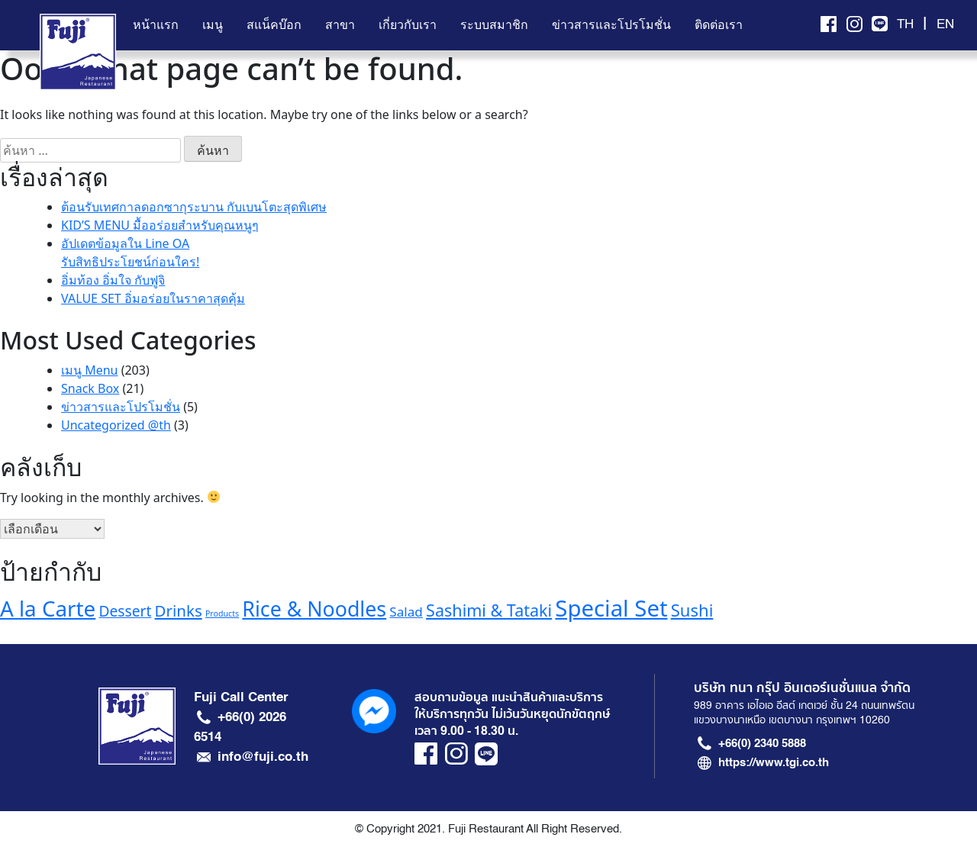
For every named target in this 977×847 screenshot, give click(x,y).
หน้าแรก (156, 25)
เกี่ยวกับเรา (408, 25)
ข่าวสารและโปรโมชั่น (611, 25)
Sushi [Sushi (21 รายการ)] (692, 609)
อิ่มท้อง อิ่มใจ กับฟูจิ (113, 280)
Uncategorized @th (116, 425)
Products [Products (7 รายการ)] (222, 613)
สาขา (340, 25)
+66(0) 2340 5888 (762, 743)
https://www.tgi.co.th (773, 762)
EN (945, 24)
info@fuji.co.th (263, 756)
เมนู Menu (89, 370)
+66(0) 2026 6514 (240, 726)
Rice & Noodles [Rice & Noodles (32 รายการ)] (314, 608)
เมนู (212, 25)
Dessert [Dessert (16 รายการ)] (124, 611)
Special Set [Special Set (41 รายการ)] (611, 608)
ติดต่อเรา (719, 25)
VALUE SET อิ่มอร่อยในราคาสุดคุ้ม (153, 298)
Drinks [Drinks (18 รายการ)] (178, 610)
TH (905, 24)
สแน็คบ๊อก (274, 25)
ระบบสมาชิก (494, 25)
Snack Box (90, 388)
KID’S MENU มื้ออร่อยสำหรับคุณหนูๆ (160, 225)
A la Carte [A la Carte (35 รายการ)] (47, 608)
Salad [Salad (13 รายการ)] (406, 611)
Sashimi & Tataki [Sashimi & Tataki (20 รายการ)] (489, 610)
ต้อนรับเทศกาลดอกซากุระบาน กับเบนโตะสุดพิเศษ (194, 206)
